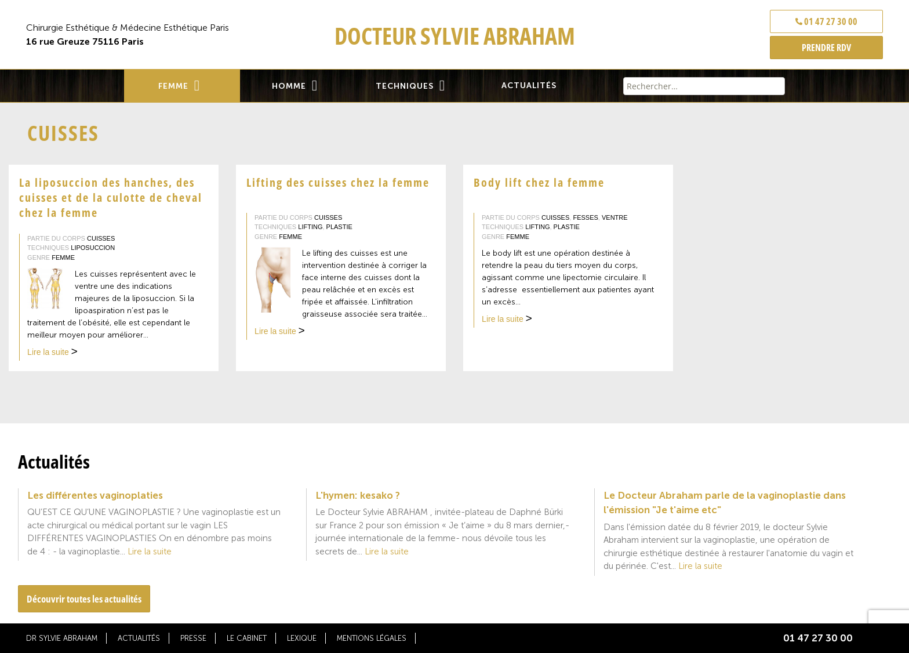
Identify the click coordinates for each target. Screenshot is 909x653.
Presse (193, 638)
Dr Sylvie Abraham (61, 638)
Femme (173, 86)
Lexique (302, 638)
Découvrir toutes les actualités (84, 598)
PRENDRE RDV (826, 47)
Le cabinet (247, 638)
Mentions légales (371, 638)
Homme (289, 86)
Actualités (529, 85)
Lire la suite (52, 353)
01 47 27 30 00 (826, 21)
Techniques (405, 86)
